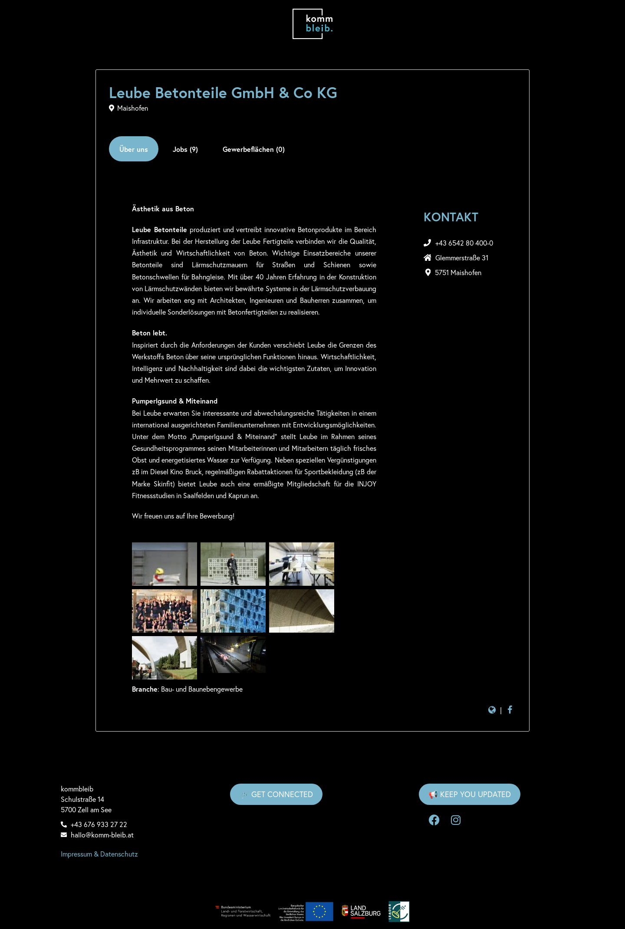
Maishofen (132, 108)
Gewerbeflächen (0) (254, 149)
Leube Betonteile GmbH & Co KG (223, 92)
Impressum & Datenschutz (99, 854)
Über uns (133, 149)
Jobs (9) (185, 149)
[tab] (133, 148)
